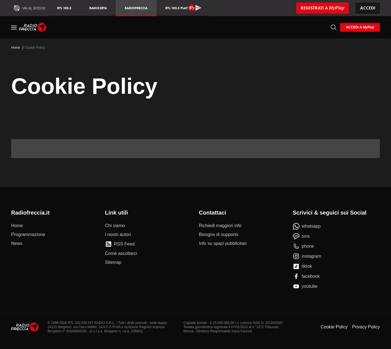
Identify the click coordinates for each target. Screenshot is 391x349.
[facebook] (306, 276)
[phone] (303, 246)
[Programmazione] (28, 234)
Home (15, 48)
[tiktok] (302, 266)
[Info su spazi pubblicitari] (223, 243)
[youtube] (305, 286)
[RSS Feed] (120, 244)
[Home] (33, 27)
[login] (360, 27)
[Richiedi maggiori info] (220, 225)
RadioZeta (98, 8)
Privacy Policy (366, 327)
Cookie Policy (333, 327)
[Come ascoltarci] (121, 253)
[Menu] (14, 27)
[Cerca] (333, 27)
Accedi (367, 8)
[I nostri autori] (118, 234)
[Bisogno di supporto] (218, 234)
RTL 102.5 (64, 8)
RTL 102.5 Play (183, 7)
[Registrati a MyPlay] (322, 8)
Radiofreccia (136, 8)
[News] (16, 243)
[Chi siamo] (115, 225)
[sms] (301, 236)
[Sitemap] (113, 262)
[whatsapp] (307, 226)
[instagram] (307, 256)
